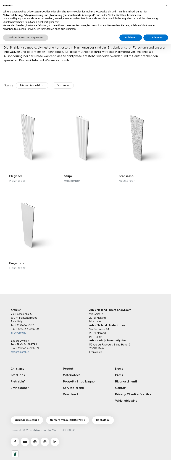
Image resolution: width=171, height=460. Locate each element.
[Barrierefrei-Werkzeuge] (15, 453)
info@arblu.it (18, 332)
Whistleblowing (126, 400)
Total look (18, 375)
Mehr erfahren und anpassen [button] (26, 37)
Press (119, 375)
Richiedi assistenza (26, 420)
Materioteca (71, 375)
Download (70, 394)
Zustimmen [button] (155, 37)
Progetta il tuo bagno (79, 381)
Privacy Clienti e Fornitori (133, 394)
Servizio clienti (73, 388)
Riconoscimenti (126, 381)
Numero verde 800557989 (67, 420)
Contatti (121, 388)
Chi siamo (18, 368)
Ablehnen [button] (130, 37)
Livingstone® (20, 388)
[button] (166, 6)
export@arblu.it (20, 351)
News (119, 368)
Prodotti (69, 368)
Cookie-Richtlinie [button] (117, 15)
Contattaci (103, 420)
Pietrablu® (18, 381)
